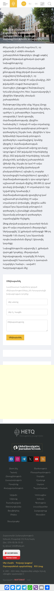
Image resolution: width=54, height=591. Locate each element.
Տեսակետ (40, 514)
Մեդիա (13, 514)
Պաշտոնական (40, 488)
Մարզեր (40, 476)
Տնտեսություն (40, 468)
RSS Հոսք (38, 566)
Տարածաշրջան (13, 502)
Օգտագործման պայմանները (17, 566)
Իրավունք (13, 484)
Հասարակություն (13, 480)
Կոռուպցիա (40, 494)
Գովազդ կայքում (24, 562)
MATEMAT (19, 579)
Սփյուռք (13, 498)
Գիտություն (40, 502)
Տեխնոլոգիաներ (13, 506)
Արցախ (13, 494)
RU (30, 3)
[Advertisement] (27, 392)
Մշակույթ (40, 480)
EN (36, 3)
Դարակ (13, 472)
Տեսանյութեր (13, 521)
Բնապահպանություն (40, 472)
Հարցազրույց (40, 510)
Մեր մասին (8, 562)
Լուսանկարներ (40, 506)
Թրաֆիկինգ (13, 510)
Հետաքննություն (13, 476)
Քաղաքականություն (13, 488)
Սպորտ (40, 484)
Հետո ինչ (13, 468)
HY (23, 3)
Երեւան (40, 498)
